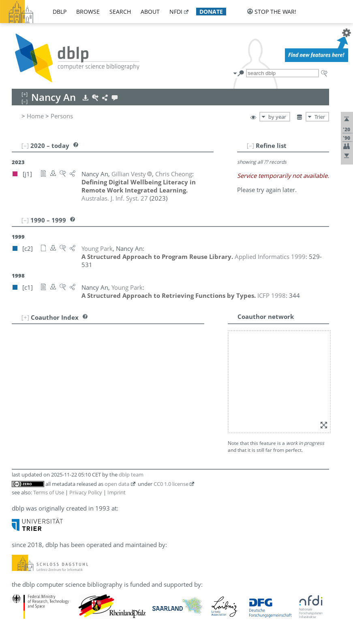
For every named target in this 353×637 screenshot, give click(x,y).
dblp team (131, 474)
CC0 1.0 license (171, 483)
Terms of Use (48, 492)
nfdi (175, 11)
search (120, 11)
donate (211, 11)
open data (117, 483)
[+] (25, 317)
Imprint (116, 492)
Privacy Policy (85, 492)
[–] (250, 145)
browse (88, 11)
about (150, 11)
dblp (59, 11)
